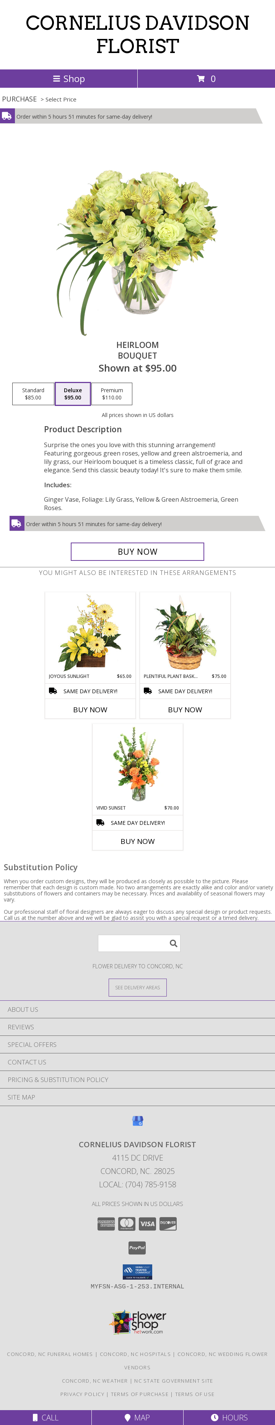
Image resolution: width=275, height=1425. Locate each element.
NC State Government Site (173, 1380)
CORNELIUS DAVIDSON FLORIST (137, 34)
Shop (69, 78)
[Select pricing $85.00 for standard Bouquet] (33, 394)
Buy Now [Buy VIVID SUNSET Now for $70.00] (137, 841)
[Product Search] (139, 943)
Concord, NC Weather (95, 1380)
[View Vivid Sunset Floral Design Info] (137, 764)
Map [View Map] (137, 1417)
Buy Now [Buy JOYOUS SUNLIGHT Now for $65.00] (90, 710)
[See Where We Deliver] (138, 987)
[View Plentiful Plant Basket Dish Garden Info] (185, 632)
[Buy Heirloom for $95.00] (138, 552)
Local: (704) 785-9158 (137, 1184)
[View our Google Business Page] (138, 1124)
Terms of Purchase (140, 1394)
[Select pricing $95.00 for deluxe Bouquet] (73, 394)
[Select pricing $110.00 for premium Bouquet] (112, 394)
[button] (137, 1272)
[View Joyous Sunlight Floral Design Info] (90, 632)
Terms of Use (195, 1394)
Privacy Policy (82, 1394)
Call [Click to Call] (46, 1417)
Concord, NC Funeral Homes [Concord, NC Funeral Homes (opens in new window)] (50, 1354)
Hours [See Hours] (229, 1417)
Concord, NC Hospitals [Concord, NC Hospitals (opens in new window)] (135, 1354)
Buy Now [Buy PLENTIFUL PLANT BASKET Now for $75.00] (185, 710)
